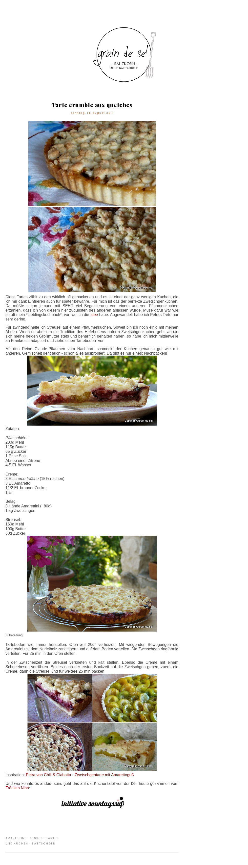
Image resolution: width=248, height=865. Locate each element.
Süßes (36, 838)
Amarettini (15, 838)
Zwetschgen (44, 843)
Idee (94, 315)
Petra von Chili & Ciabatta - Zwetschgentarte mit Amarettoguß (80, 775)
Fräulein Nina (17, 788)
